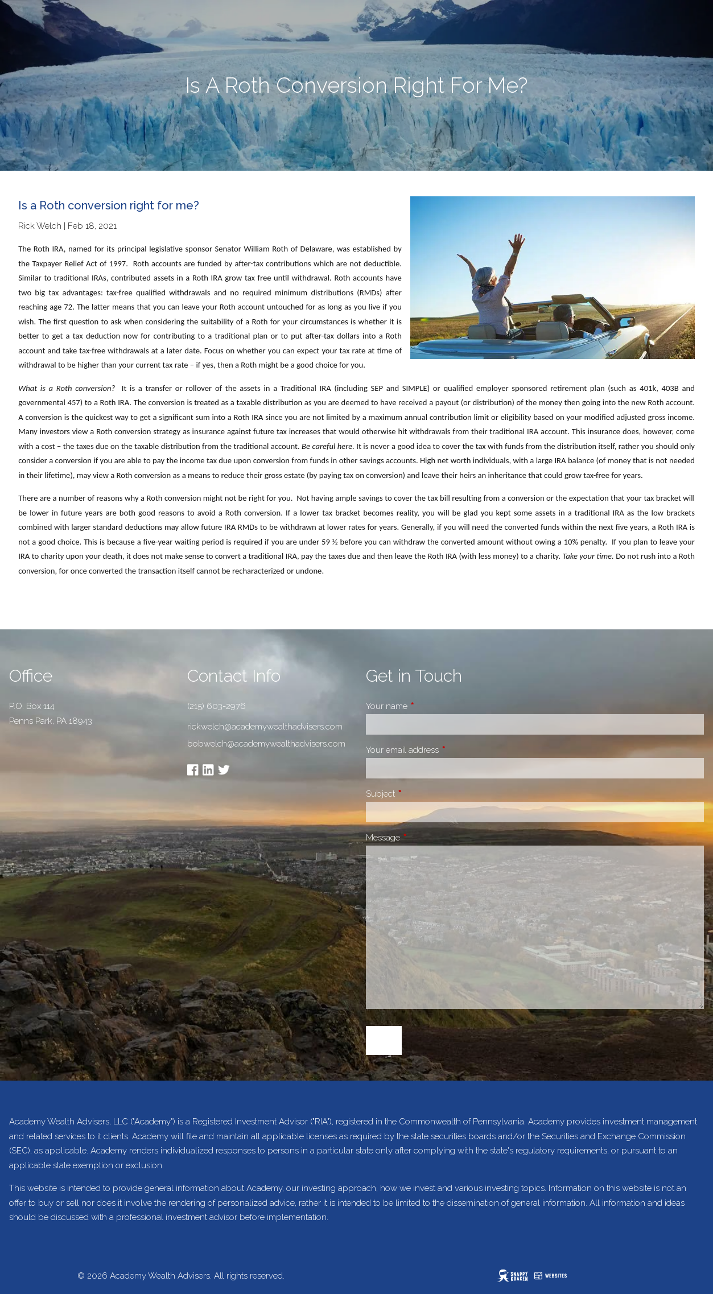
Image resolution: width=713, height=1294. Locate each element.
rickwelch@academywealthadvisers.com (265, 727)
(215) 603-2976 (216, 706)
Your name (427, 706)
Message (423, 838)
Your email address (442, 750)
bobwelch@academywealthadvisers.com (266, 744)
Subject (420, 794)
